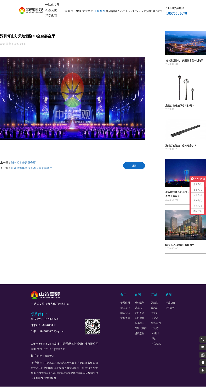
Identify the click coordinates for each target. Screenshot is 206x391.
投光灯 (154, 313)
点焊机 (91, 363)
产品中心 (122, 11)
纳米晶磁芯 (51, 363)
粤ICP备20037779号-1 (42, 349)
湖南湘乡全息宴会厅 (23, 162)
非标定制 (156, 323)
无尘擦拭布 (37, 378)
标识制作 (90, 368)
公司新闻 (170, 308)
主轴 (82, 368)
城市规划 (139, 303)
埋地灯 (154, 328)
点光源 (154, 318)
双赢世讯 (49, 356)
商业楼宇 (139, 323)
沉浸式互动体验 (65, 363)
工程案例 (99, 11)
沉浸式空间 (141, 328)
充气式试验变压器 (46, 373)
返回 (134, 165)
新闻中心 (134, 11)
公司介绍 (125, 303)
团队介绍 (125, 313)
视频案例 (111, 11)
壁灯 (154, 339)
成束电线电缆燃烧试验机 (69, 373)
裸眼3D (138, 308)
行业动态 (170, 303)
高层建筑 (139, 318)
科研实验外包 (90, 373)
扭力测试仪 (81, 363)
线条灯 (154, 308)
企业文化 (125, 308)
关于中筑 (76, 11)
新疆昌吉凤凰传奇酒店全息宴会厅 (31, 168)
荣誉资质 (87, 11)
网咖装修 (49, 368)
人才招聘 (146, 11)
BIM (41, 368)
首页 (67, 11)
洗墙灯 (154, 303)
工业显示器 (60, 368)
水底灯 (155, 333)
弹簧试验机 (73, 368)
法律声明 (60, 349)
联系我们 (158, 11)
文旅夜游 (139, 313)
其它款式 (156, 344)
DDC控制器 (50, 378)
